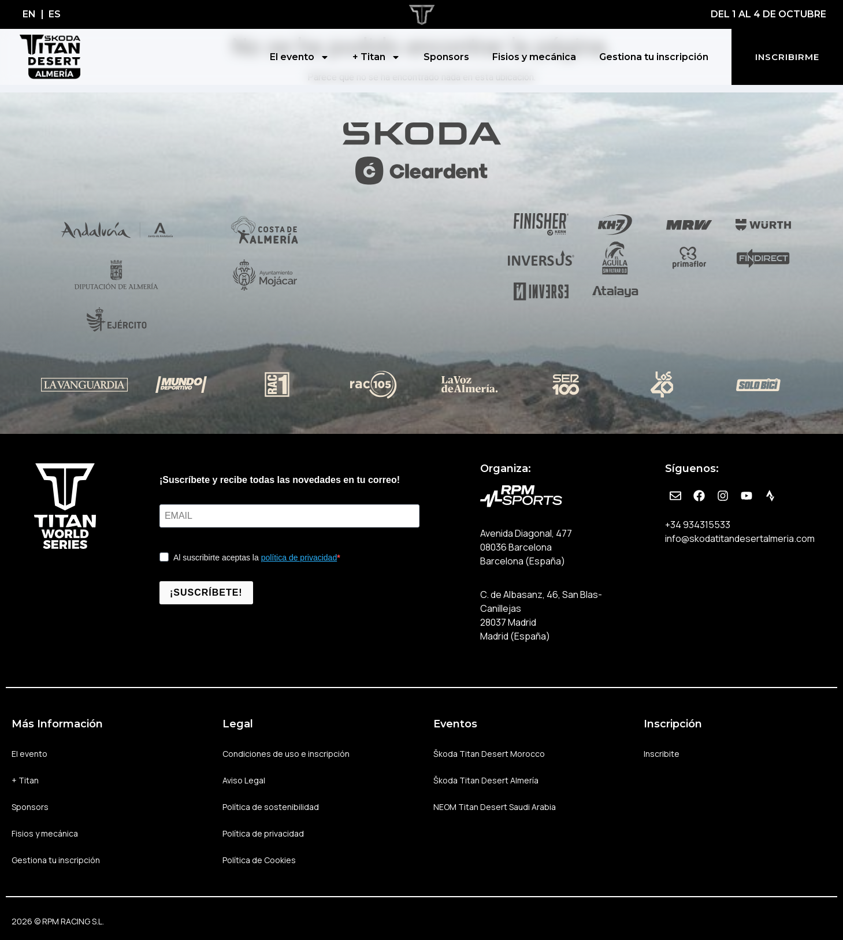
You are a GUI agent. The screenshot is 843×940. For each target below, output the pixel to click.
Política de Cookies (259, 859)
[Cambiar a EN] (29, 14)
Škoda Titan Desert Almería (486, 780)
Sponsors (446, 56)
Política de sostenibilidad (270, 806)
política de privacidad (299, 557)
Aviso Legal (243, 780)
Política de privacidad (263, 833)
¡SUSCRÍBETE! (206, 592)
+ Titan (376, 57)
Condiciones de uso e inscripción (286, 753)
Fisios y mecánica (534, 56)
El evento (299, 57)
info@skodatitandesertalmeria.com (740, 538)
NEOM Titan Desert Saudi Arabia (494, 806)
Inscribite (661, 753)
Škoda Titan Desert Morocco (489, 753)
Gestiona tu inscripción (653, 56)
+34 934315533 (697, 524)
